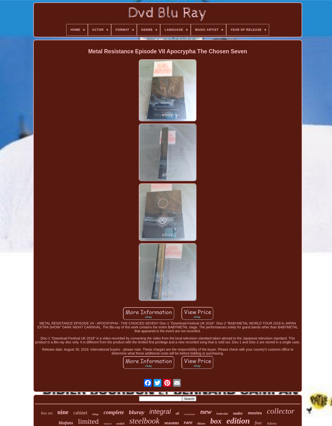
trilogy (95, 414)
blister (201, 423)
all (177, 413)
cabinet (80, 412)
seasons (171, 422)
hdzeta (271, 423)
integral (160, 411)
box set (47, 413)
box (216, 421)
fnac (258, 422)
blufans (66, 422)
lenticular (222, 413)
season (108, 423)
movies (255, 413)
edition (238, 420)
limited (88, 421)
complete (114, 412)
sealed (120, 423)
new (206, 411)
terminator (189, 414)
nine (62, 412)
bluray (136, 412)
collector (281, 411)
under (238, 413)
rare (188, 422)
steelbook (144, 421)
